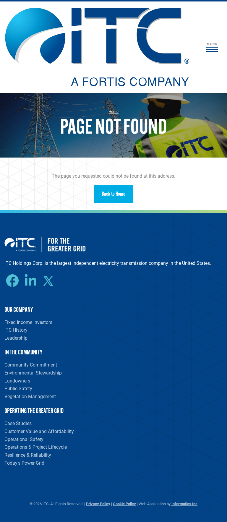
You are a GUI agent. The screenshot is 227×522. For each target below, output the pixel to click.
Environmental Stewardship (33, 372)
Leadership (15, 338)
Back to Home (113, 194)
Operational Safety (23, 439)
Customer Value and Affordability (39, 431)
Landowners (17, 380)
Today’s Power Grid (24, 463)
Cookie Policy (124, 503)
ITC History (15, 330)
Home (113, 111)
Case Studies (18, 423)
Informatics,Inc (184, 503)
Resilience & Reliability (27, 455)
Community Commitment (30, 364)
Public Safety (18, 388)
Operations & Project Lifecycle (35, 447)
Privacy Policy (98, 503)
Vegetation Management (30, 396)
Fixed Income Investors (28, 322)
